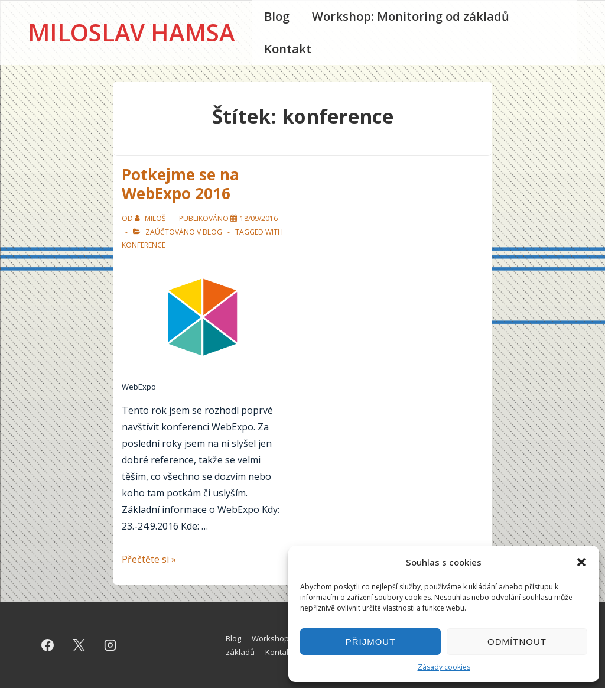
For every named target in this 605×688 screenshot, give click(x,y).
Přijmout (371, 642)
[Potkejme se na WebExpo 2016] (259, 218)
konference (143, 245)
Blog (277, 16)
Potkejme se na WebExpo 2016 (180, 184)
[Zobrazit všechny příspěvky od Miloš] (151, 218)
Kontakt (287, 49)
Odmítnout (517, 642)
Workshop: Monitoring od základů (410, 16)
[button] (581, 562)
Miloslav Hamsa (131, 32)
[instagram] (110, 645)
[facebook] (48, 645)
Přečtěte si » (149, 559)
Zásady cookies (444, 667)
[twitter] (79, 645)
